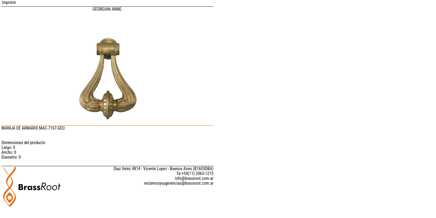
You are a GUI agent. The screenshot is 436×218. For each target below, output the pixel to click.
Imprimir (9, 2)
